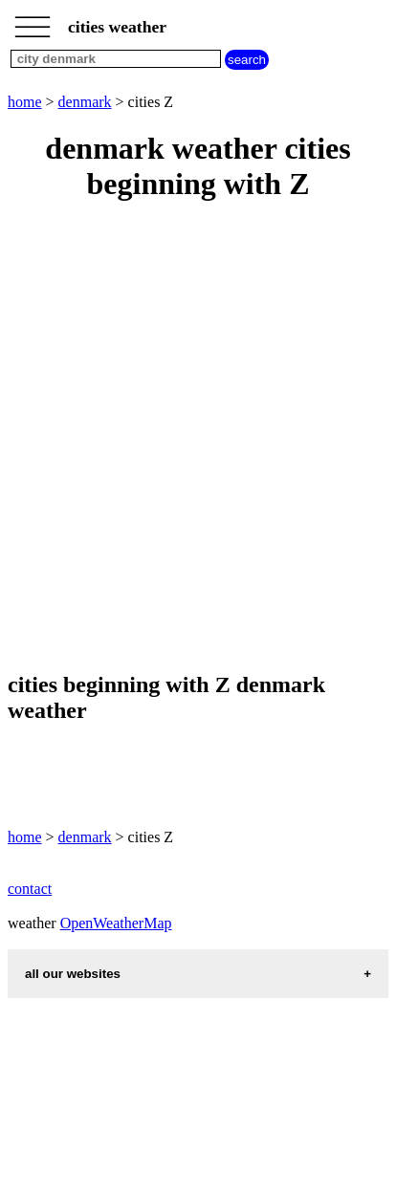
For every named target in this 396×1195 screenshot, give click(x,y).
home (25, 102)
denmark (85, 102)
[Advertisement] (198, 438)
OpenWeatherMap (116, 923)
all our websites (73, 974)
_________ (32, 21)
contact (30, 888)
